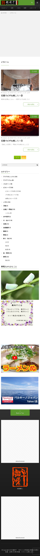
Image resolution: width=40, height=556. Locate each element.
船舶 (4, 231)
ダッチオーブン (12, 92)
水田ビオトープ (10, 198)
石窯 (12, 8)
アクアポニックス (8, 176)
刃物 (4, 206)
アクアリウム (7, 180)
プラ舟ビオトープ (10, 195)
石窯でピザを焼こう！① (12, 141)
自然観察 (6, 227)
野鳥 (4, 235)
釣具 (6, 249)
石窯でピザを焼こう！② (12, 95)
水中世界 (6, 216)
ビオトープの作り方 (11, 191)
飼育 (25, 8)
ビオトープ (33, 8)
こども (7, 213)
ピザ (28, 92)
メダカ (18, 8)
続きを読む (31, 104)
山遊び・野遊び (8, 209)
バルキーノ (4, 8)
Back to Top (20, 413)
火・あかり (6, 220)
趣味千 (15, 550)
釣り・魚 (6, 238)
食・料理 (6, 253)
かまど (5, 92)
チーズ (19, 92)
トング (24, 92)
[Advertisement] (20, 35)
